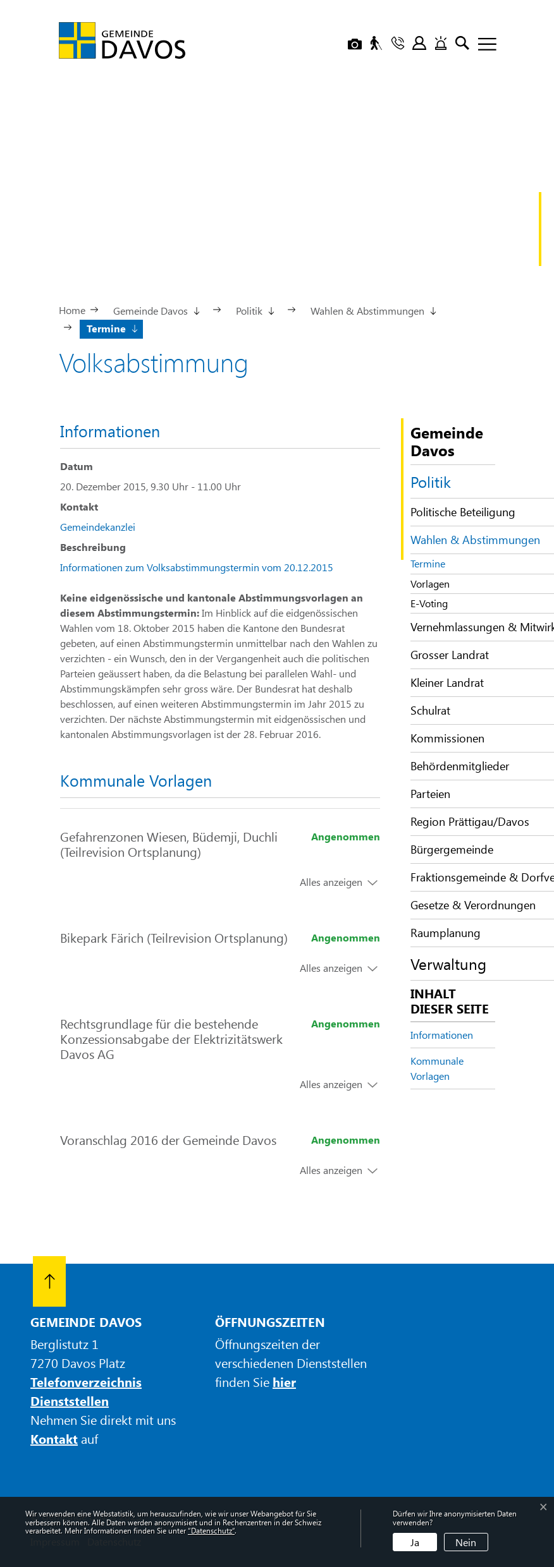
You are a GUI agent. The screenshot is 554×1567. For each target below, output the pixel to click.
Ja (414, 1542)
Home (72, 310)
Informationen (441, 1034)
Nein (465, 1542)
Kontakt (54, 1438)
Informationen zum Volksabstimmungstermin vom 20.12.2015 (196, 567)
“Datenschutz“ (211, 1530)
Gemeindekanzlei (97, 526)
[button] (155, 309)
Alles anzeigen (331, 881)
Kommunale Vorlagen (437, 1068)
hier (284, 1381)
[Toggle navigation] (482, 44)
